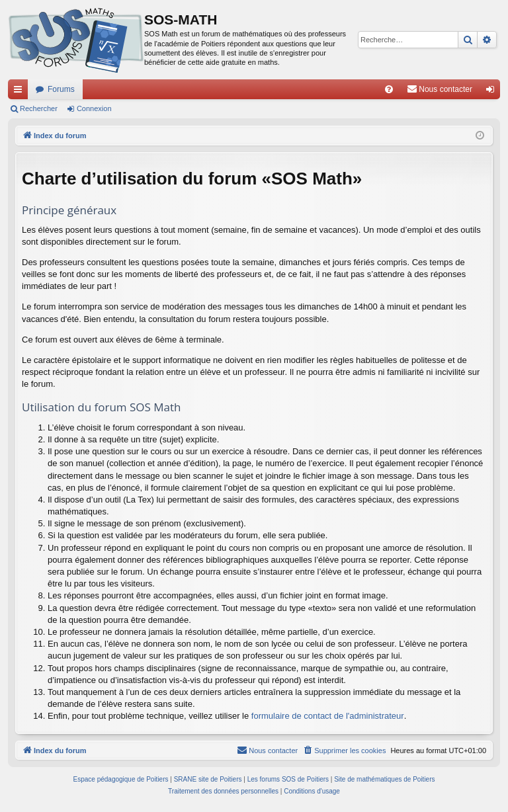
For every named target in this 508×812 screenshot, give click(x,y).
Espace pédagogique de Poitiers (121, 779)
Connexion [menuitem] (493, 92)
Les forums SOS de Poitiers (288, 779)
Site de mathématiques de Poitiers (384, 779)
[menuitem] (389, 89)
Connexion (94, 108)
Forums (61, 89)
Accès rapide (20, 92)
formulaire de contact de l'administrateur (327, 716)
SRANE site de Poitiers (208, 779)
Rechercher (39, 108)
